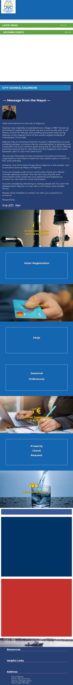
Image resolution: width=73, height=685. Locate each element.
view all (63, 25)
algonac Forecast (36, 575)
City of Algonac (28, 512)
